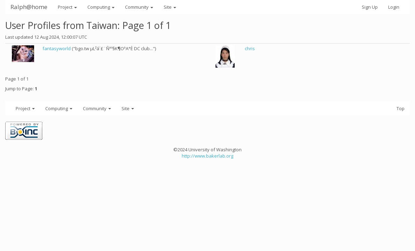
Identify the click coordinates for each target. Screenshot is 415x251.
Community (139, 7)
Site (170, 7)
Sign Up (370, 7)
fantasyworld (56, 48)
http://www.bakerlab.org (207, 156)
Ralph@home (28, 7)
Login (393, 7)
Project (67, 7)
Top (401, 108)
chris (250, 48)
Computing (101, 7)
